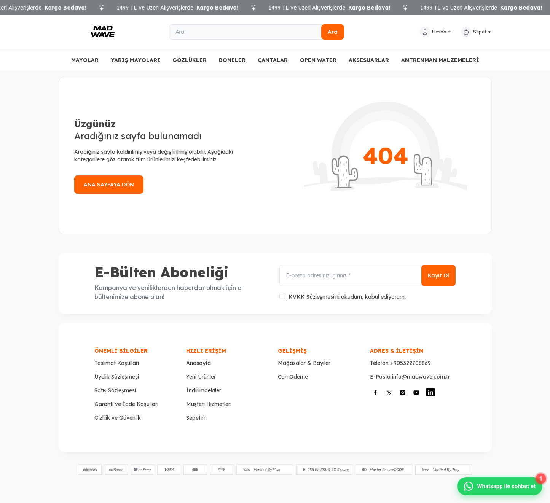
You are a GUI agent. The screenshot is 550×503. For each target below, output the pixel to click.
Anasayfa (198, 363)
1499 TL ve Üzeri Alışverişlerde (183, 7)
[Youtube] (416, 392)
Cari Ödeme (293, 376)
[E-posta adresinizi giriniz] (367, 275)
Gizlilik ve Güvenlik (117, 417)
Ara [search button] (333, 32)
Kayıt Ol (438, 275)
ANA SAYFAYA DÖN (109, 184)
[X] (389, 392)
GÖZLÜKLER (189, 60)
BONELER (232, 60)
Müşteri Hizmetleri (208, 404)
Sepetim (196, 417)
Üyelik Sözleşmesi (116, 376)
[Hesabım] (436, 32)
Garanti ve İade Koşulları (126, 404)
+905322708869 (410, 363)
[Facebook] (375, 392)
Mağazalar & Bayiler (304, 363)
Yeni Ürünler (201, 376)
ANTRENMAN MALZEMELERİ (440, 60)
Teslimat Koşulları (116, 363)
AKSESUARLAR (369, 60)
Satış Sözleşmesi (115, 390)
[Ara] (256, 32)
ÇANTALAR (273, 60)
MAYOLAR (85, 60)
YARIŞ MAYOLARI (135, 60)
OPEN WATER (318, 60)
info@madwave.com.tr (421, 376)
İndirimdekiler (203, 390)
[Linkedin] (430, 392)
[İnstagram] (402, 392)
